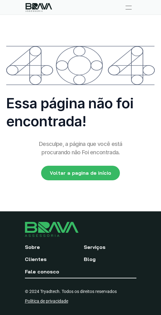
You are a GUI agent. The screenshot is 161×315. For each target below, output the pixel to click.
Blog (90, 259)
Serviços (95, 247)
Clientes (36, 259)
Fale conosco (42, 271)
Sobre (32, 247)
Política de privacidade (46, 301)
